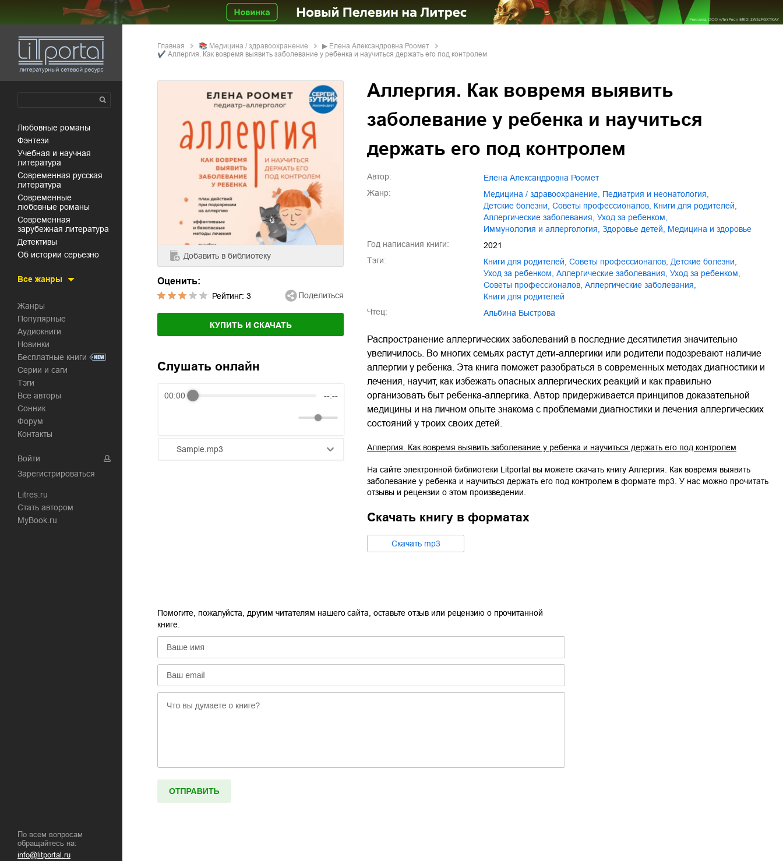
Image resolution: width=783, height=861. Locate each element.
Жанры (31, 305)
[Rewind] (176, 418)
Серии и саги (42, 370)
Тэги (25, 382)
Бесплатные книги (52, 357)
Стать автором (45, 507)
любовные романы (53, 127)
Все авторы (39, 395)
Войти (28, 458)
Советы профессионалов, (533, 285)
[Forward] (227, 418)
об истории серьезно (58, 254)
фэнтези (33, 140)
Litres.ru (32, 494)
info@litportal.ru (43, 855)
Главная (171, 46)
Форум (30, 421)
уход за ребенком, (632, 217)
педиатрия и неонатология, (655, 194)
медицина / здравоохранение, (542, 194)
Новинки (33, 344)
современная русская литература (60, 180)
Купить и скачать (251, 325)
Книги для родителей (524, 296)
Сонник (31, 408)
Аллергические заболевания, (640, 285)
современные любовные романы (53, 202)
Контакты (34, 434)
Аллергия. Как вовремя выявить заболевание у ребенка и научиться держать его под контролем (551, 447)
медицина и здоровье (710, 229)
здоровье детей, (633, 229)
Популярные (41, 318)
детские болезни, (517, 205)
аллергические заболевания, (539, 217)
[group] (251, 409)
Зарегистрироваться (56, 473)
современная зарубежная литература (63, 224)
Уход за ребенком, (705, 273)
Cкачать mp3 (416, 543)
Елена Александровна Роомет (379, 46)
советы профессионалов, (601, 205)
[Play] (201, 417)
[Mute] (287, 417)
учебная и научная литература (54, 158)
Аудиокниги (39, 331)
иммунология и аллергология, (542, 229)
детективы (37, 241)
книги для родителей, (695, 205)
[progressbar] (254, 395)
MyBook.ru (37, 520)
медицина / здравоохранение (258, 46)
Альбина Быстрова (519, 312)
